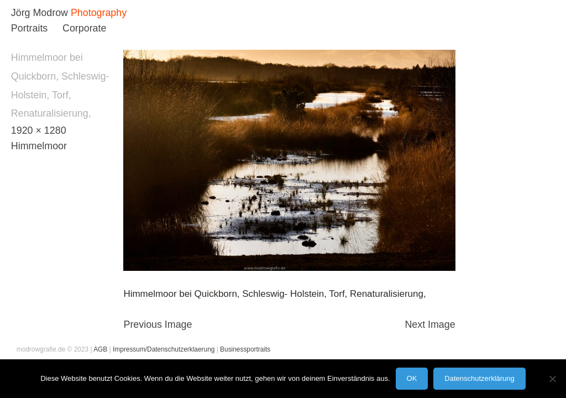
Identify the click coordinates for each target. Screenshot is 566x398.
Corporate (84, 28)
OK (412, 378)
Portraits (29, 28)
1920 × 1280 (38, 130)
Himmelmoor (39, 145)
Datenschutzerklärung (479, 378)
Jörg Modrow (39, 12)
